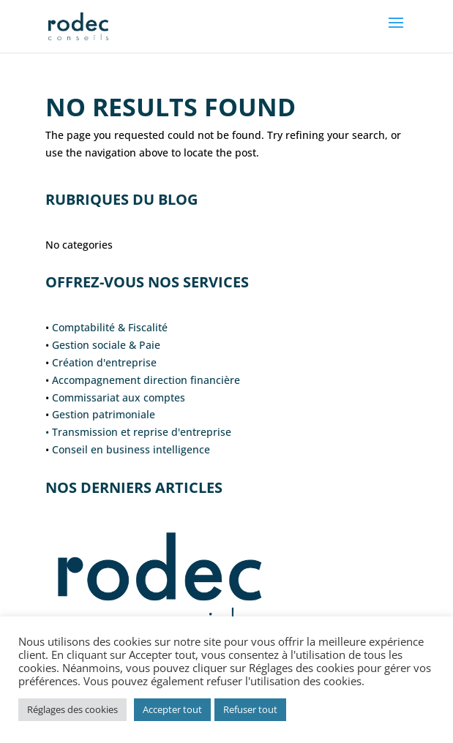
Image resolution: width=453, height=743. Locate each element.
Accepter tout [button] (172, 709)
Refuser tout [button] (250, 709)
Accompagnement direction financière (146, 380)
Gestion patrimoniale (103, 414)
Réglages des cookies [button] (72, 709)
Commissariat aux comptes (118, 397)
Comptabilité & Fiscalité (110, 327)
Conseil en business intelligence (131, 449)
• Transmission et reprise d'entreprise (138, 432)
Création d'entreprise (104, 362)
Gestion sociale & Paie (106, 345)
